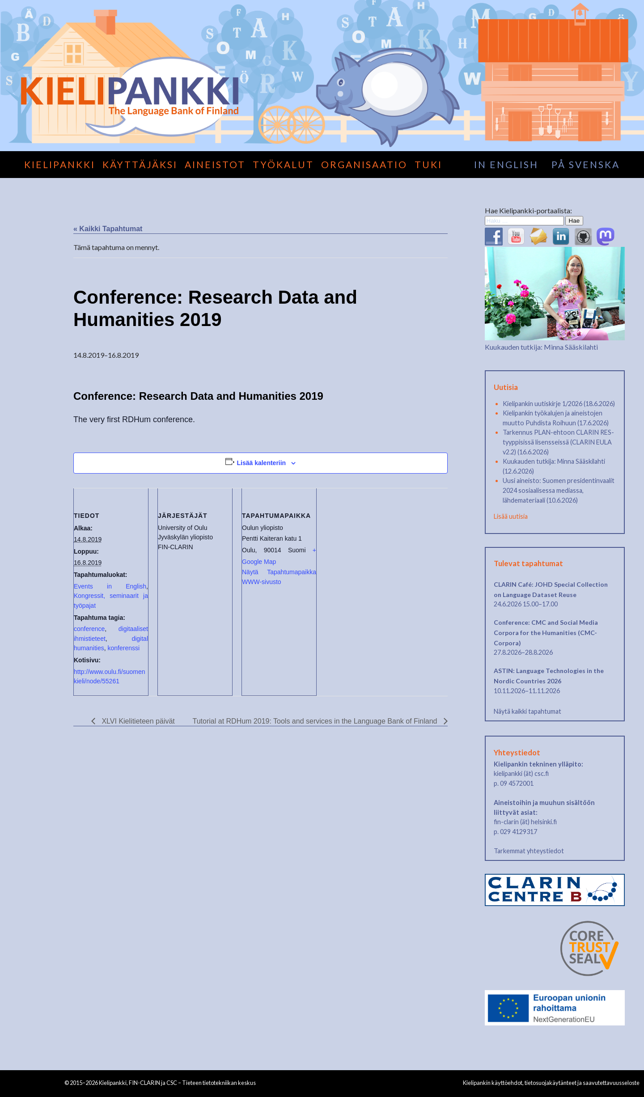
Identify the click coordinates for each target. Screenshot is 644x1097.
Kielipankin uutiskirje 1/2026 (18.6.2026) (559, 403)
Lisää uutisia (511, 516)
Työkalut (283, 164)
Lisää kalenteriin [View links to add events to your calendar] (261, 462)
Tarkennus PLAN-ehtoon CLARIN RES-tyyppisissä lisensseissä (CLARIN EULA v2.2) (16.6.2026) (558, 441)
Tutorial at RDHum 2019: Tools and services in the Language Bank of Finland (316, 721)
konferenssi (123, 648)
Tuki (428, 164)
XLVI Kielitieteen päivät (137, 721)
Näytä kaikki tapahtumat (527, 711)
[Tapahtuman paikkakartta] (373, 549)
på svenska (585, 164)
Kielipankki (59, 164)
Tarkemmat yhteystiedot (529, 851)
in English (506, 164)
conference (89, 628)
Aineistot (215, 164)
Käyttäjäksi (140, 164)
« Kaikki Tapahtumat (107, 229)
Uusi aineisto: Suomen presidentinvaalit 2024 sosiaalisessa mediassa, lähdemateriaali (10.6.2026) (558, 490)
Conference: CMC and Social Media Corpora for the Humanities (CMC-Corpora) (546, 632)
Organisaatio (364, 164)
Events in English (110, 586)
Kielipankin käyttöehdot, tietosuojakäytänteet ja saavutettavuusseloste (551, 1082)
